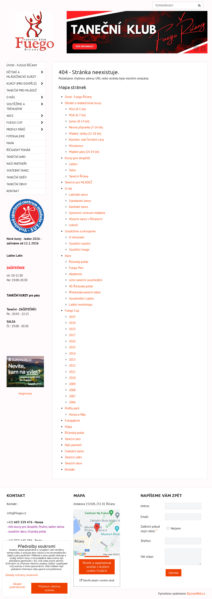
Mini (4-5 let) (77, 109)
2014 (72, 353)
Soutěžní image (79, 249)
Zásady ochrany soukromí (21, 575)
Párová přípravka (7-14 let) (86, 127)
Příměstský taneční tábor (85, 292)
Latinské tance (78, 194)
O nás (68, 188)
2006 (72, 402)
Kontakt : (12, 504)
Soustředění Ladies (81, 298)
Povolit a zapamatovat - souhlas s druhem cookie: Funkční (97, 567)
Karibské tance (78, 207)
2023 (72, 329)
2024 (72, 323)
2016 (72, 341)
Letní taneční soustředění (85, 280)
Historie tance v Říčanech (85, 219)
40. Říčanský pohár (81, 286)
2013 (72, 359)
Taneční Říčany (78, 176)
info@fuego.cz (16, 513)
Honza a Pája (77, 414)
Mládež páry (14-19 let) (84, 152)
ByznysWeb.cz (196, 593)
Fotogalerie (72, 420)
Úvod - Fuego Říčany (78, 97)
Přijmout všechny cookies (49, 588)
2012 (72, 365)
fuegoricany (25, 393)
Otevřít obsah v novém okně (97, 580)
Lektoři (73, 225)
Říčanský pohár (78, 262)
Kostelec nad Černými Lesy (86, 140)
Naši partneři (73, 445)
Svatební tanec (74, 451)
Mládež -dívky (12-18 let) (85, 133)
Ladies (73, 164)
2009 (72, 384)
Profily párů (72, 408)
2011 (72, 372)
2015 (72, 347)
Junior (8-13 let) (79, 121)
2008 (72, 390)
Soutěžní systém (79, 243)
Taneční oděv (73, 457)
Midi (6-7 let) (77, 115)
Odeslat (173, 573)
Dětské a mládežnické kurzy (83, 103)
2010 (72, 378)
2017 (72, 335)
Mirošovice (76, 146)
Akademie (75, 274)
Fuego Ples (76, 268)
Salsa (72, 170)
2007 (72, 396)
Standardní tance (80, 201)
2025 (72, 317)
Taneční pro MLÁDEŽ (78, 182)
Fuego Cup (72, 310)
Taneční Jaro (73, 439)
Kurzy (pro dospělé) (77, 158)
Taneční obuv (73, 463)
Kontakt (70, 469)
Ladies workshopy (80, 304)
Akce (68, 256)
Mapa (68, 427)
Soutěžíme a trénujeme (80, 231)
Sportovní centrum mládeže (87, 213)
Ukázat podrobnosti (17, 585)
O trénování (76, 237)
